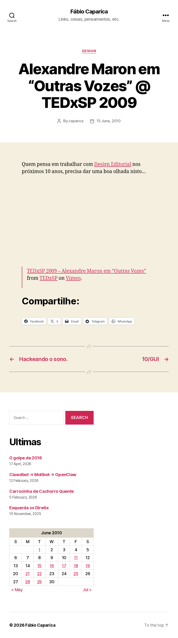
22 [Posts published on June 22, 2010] (39, 573)
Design (89, 51)
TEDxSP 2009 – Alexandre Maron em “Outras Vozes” (86, 271)
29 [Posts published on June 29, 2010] (39, 581)
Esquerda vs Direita (29, 507)
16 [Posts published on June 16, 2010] (52, 565)
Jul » (87, 589)
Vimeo (73, 278)
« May (17, 589)
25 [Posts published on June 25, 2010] (75, 573)
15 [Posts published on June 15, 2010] (39, 565)
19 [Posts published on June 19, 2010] (88, 565)
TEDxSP (48, 278)
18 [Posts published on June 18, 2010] (76, 565)
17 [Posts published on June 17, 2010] (64, 565)
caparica (76, 121)
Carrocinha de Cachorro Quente (41, 491)
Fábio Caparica (89, 11)
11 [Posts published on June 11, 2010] (75, 557)
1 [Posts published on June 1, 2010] (39, 549)
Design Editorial (112, 164)
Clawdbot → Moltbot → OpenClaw (42, 474)
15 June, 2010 (108, 121)
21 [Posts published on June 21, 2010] (27, 573)
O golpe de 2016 (25, 457)
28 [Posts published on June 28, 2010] (27, 581)
